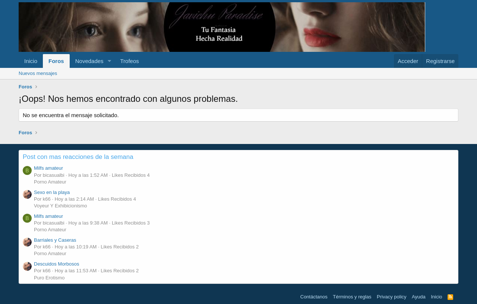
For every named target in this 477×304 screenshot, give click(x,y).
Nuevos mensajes (38, 73)
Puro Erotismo (49, 278)
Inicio (30, 61)
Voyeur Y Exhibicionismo (60, 206)
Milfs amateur (48, 168)
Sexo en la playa (52, 192)
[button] (109, 61)
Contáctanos (314, 297)
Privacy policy (391, 297)
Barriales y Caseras (55, 240)
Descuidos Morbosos (56, 264)
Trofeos (129, 61)
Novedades (89, 61)
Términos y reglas (352, 297)
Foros (56, 61)
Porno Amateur (50, 182)
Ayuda (419, 297)
